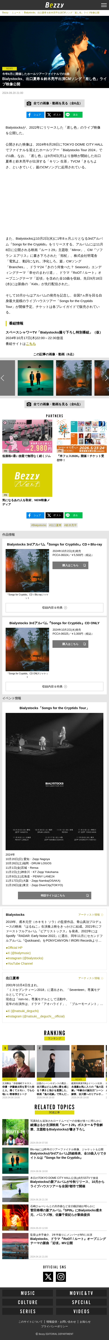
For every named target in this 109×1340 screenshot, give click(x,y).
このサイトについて (30, 1321)
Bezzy (5, 12)
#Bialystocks (38, 525)
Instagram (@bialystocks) (25, 958)
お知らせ (85, 1321)
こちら (31, 344)
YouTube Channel (20, 963)
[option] (35, 377)
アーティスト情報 (89, 914)
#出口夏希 (55, 525)
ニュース (16, 12)
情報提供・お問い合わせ (61, 1321)
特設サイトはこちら (53, 895)
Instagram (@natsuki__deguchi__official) (36, 1016)
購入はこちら (70, 565)
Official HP (15, 947)
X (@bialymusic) (19, 953)
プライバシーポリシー (54, 1326)
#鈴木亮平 (70, 525)
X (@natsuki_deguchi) (23, 1011)
